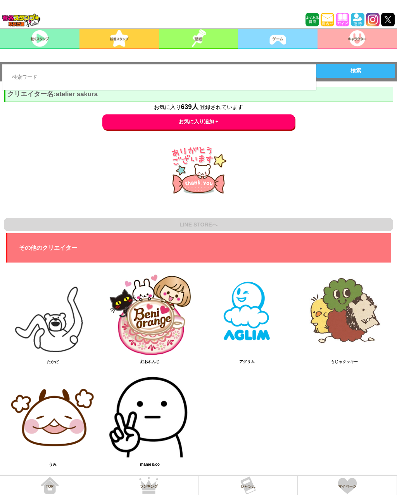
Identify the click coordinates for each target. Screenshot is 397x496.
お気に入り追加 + (199, 121)
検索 (355, 70)
